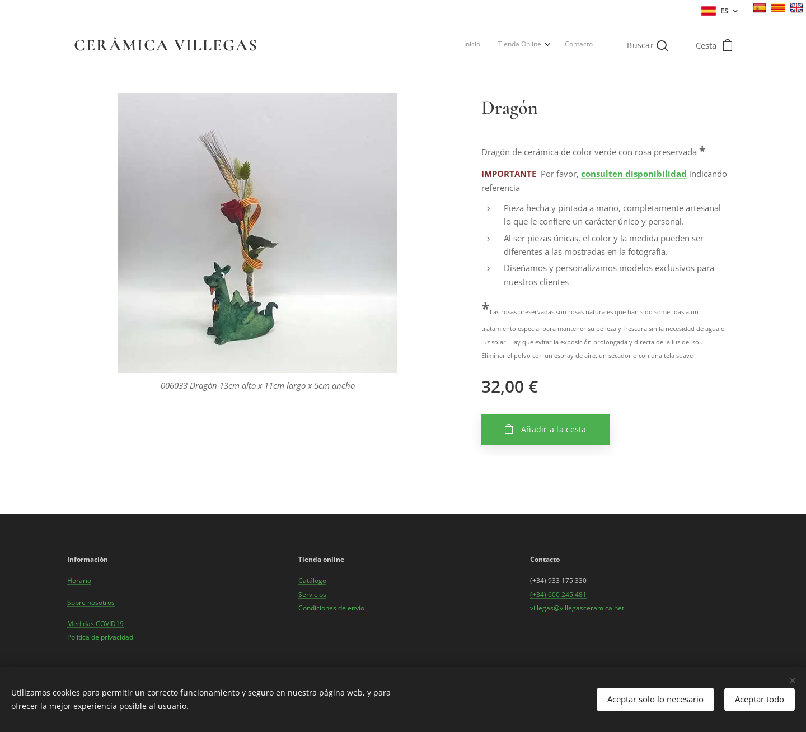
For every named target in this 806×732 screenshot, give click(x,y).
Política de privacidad (100, 637)
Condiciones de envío (331, 608)
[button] (647, 45)
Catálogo (312, 580)
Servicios (312, 594)
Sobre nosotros (91, 602)
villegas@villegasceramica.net (577, 608)
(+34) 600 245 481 (558, 594)
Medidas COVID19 (95, 623)
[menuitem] (554, 45)
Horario (79, 580)
